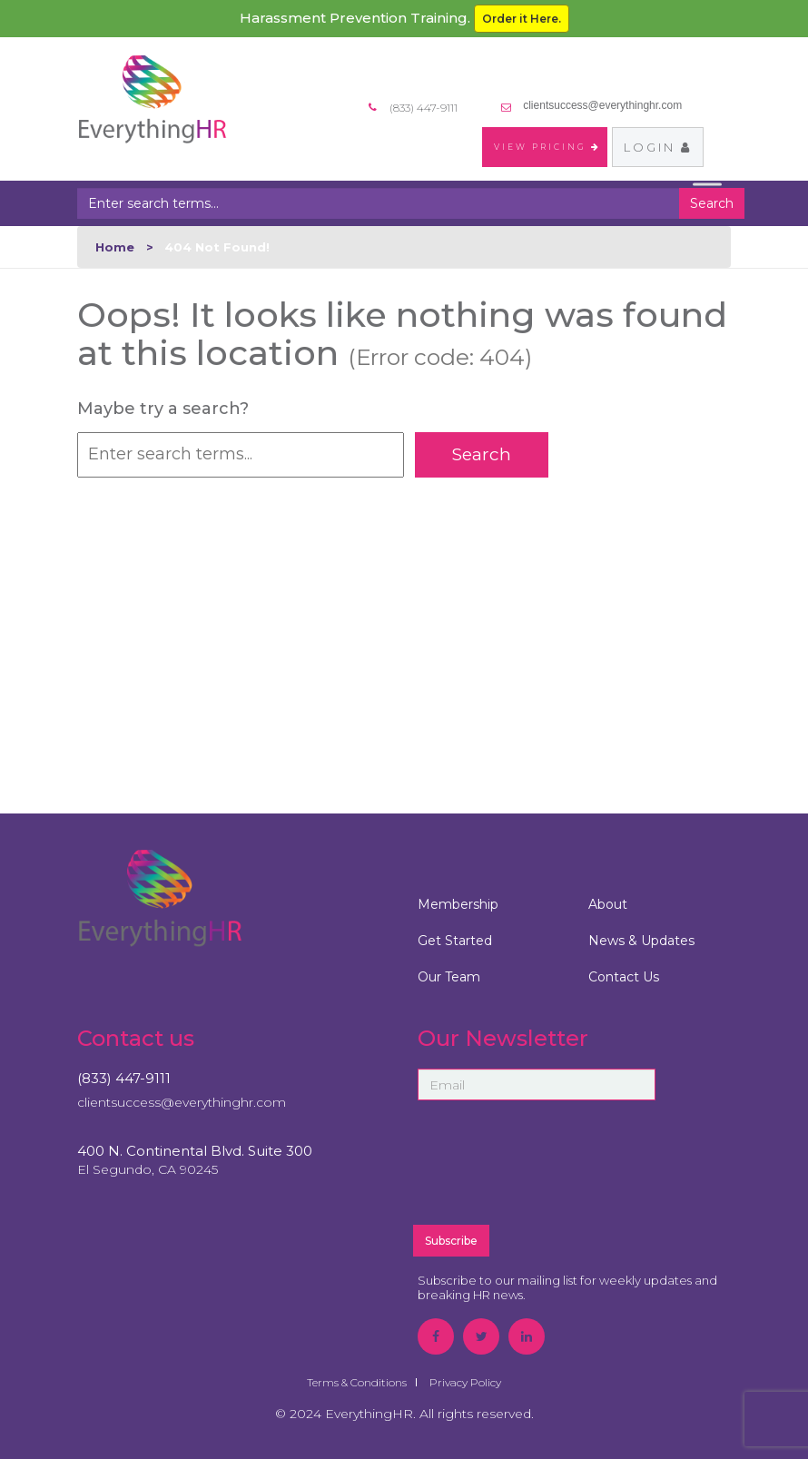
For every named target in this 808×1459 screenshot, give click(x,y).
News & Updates (641, 940)
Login (658, 147)
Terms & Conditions (357, 1382)
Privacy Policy (465, 1382)
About (607, 904)
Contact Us (623, 977)
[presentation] (575, 1170)
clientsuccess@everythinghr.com (602, 105)
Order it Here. (521, 18)
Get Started (455, 940)
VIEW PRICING (547, 147)
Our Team (449, 977)
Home (114, 247)
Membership (458, 904)
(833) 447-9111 (124, 1078)
